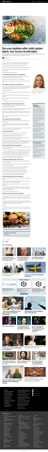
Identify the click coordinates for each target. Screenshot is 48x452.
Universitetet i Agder (36, 435)
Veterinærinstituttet (36, 444)
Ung (36, 1)
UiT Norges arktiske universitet (37, 434)
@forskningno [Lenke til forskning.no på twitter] (36, 389)
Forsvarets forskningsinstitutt (8, 425)
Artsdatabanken (6, 417)
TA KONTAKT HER (6, 234)
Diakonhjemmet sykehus (7, 418)
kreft (9, 239)
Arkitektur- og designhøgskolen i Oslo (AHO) (10, 416)
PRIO (34, 416)
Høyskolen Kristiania (6, 435)
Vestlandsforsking (35, 443)
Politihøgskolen (35, 415)
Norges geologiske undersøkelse (23, 437)
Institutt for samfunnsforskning (8, 436)
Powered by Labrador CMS (24, 450)
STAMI (34, 426)
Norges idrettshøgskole (22, 438)
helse (6, 239)
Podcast (39, 1)
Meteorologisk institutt (7, 442)
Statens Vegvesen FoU (36, 427)
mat (3, 239)
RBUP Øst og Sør (35, 417)
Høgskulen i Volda (6, 433)
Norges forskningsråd (22, 436)
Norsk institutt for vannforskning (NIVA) (24, 445)
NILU (4, 447)
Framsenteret (5, 426)
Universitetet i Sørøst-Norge (37, 441)
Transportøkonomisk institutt (37, 433)
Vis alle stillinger (24, 293)
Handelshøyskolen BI (7, 428)
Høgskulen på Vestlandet (7, 434)
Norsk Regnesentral (21, 440)
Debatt (33, 1)
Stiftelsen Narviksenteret (36, 428)
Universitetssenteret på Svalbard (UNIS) (38, 442)
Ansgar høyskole (6, 415)
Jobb (42, 1)
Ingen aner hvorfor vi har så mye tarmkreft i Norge (15, 101)
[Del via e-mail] (7, 241)
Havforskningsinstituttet (7, 429)
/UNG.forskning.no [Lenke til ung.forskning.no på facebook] (37, 393)
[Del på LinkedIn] (6, 241)
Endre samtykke (7, 410)
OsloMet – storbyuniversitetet (22, 446)
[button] (44, 287)
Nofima (20, 430)
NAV (4, 443)
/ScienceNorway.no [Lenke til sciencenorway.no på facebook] (37, 395)
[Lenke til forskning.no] (16, 1)
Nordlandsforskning (21, 432)
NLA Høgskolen (21, 415)
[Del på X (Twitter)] (4, 241)
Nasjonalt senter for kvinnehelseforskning (24, 427)
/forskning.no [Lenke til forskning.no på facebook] (36, 391)
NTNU (19, 420)
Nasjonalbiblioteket (21, 421)
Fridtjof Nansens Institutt (7, 427)
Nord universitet (21, 431)
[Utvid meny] (45, 1)
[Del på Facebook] (3, 241)
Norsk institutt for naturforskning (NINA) (24, 444)
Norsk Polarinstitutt (21, 439)
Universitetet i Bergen (36, 436)
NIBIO (4, 444)
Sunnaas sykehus (35, 429)
